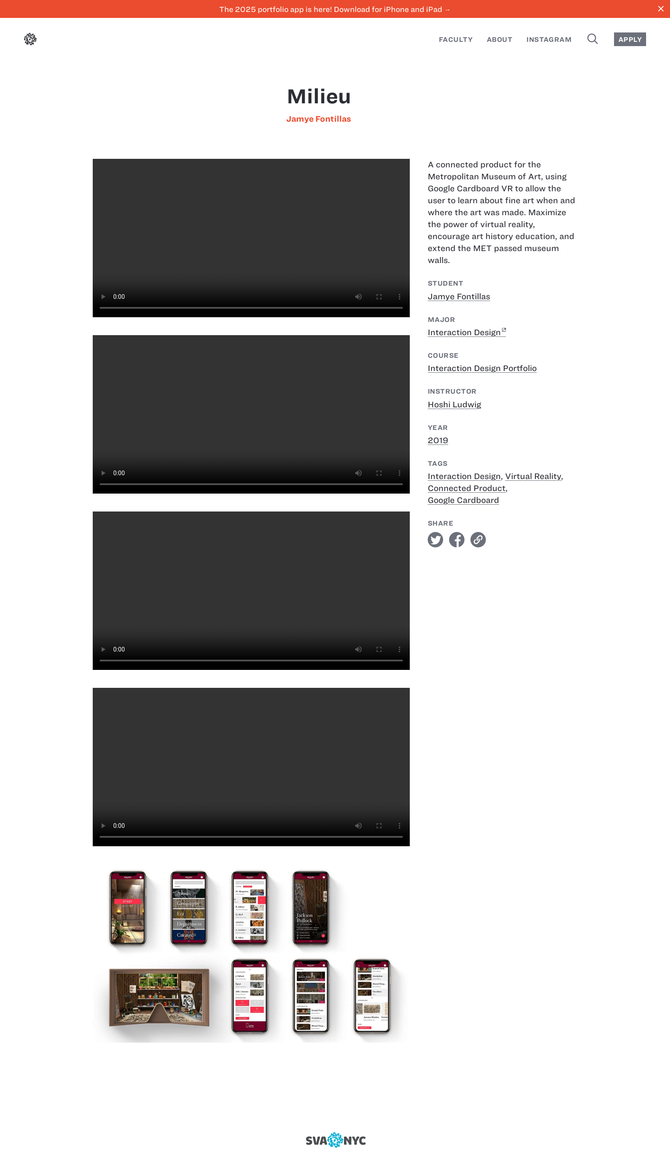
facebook (456, 539)
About (499, 39)
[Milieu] (251, 238)
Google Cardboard (463, 500)
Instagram (549, 39)
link (478, 539)
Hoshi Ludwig (454, 404)
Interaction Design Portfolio (482, 368)
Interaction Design (464, 332)
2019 (438, 440)
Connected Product (466, 488)
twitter (435, 539)
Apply (630, 39)
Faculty (456, 39)
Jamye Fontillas (318, 118)
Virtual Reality (533, 476)
